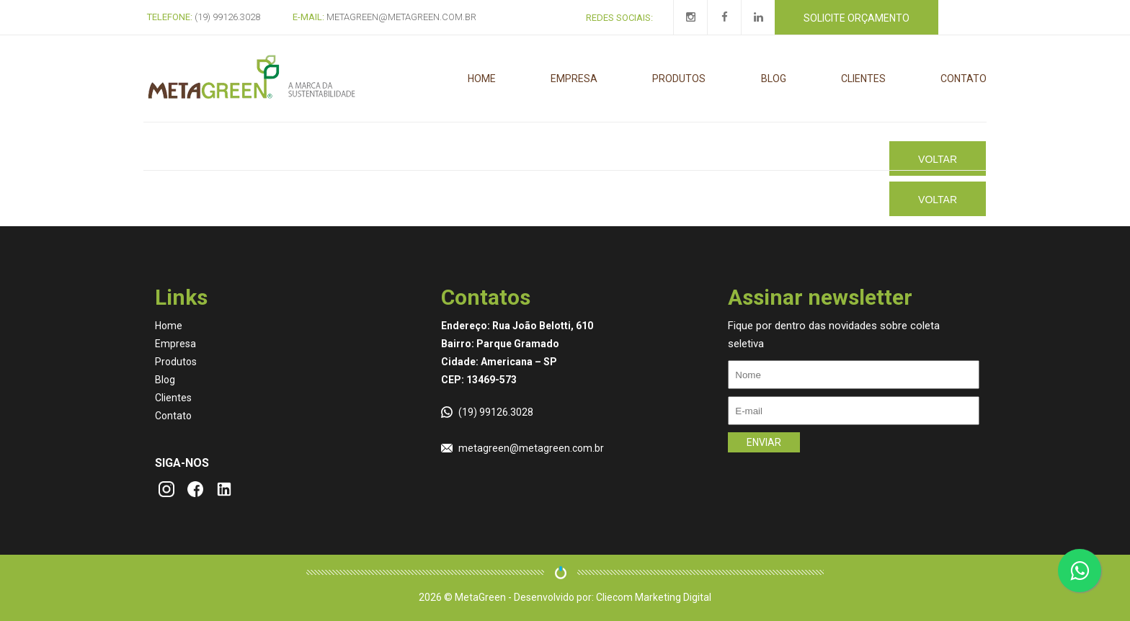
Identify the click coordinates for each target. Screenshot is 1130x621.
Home (482, 78)
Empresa (574, 78)
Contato (963, 78)
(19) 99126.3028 (495, 412)
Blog (773, 78)
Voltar (937, 159)
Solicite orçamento (856, 18)
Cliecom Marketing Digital (653, 597)
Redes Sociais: (619, 17)
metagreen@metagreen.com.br (531, 448)
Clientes (863, 78)
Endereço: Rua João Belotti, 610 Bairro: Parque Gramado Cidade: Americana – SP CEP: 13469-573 (517, 352)
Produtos (679, 78)
